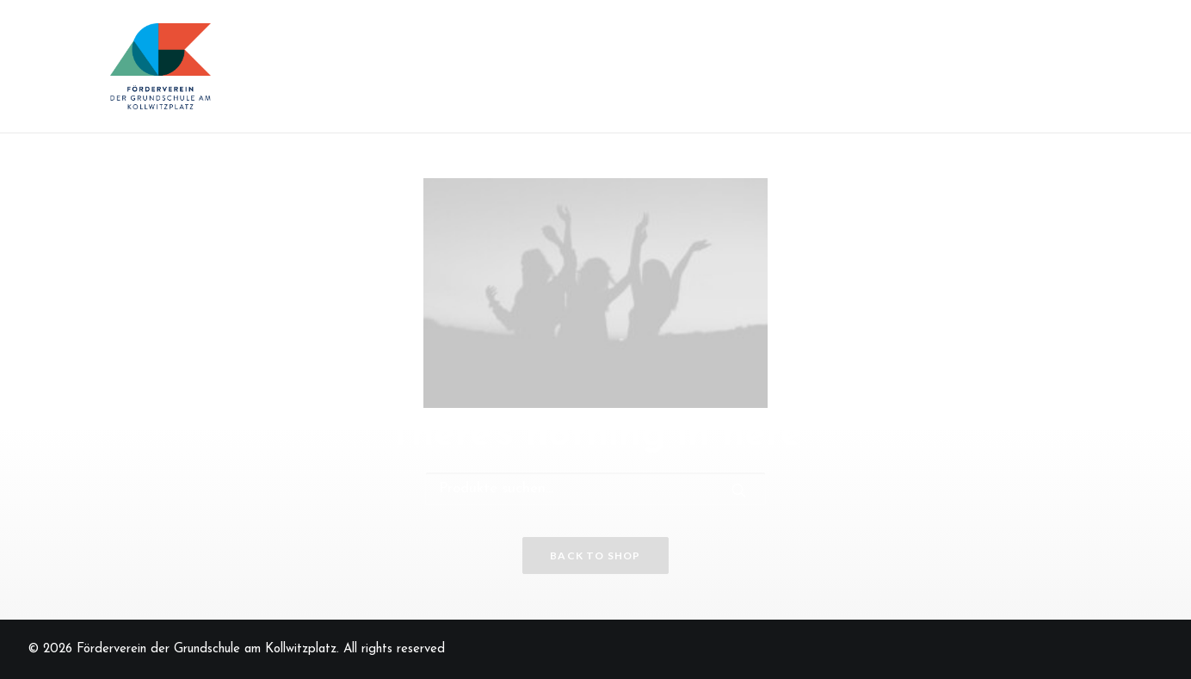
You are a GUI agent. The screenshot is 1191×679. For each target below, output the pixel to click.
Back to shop (595, 555)
